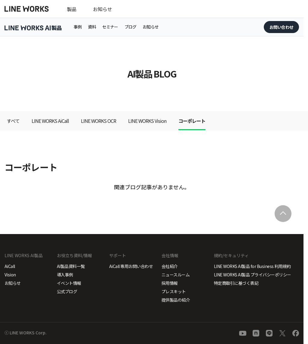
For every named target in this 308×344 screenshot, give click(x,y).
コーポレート (191, 120)
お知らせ (102, 9)
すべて (13, 120)
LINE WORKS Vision (147, 120)
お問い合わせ (281, 27)
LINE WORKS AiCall (50, 120)
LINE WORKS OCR (98, 120)
